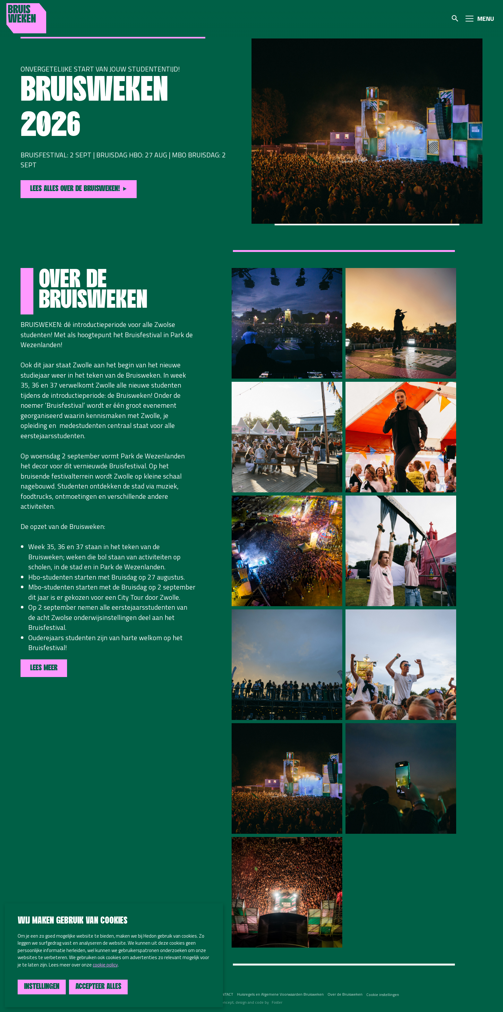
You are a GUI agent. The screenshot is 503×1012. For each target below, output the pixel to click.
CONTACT (225, 994)
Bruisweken (26, 18)
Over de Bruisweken (345, 994)
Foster (277, 1002)
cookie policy (105, 964)
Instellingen (41, 987)
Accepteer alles (98, 987)
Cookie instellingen (382, 994)
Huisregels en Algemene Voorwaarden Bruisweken (280, 994)
